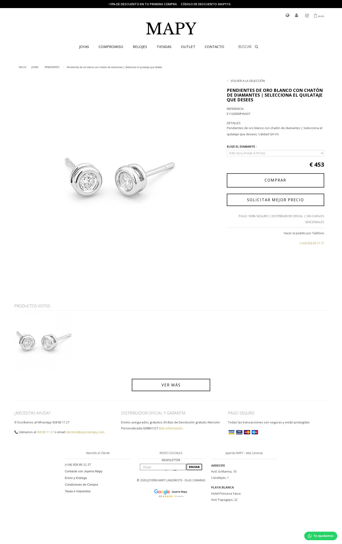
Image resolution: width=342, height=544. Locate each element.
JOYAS (84, 46)
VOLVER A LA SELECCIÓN (248, 81)
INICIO (23, 67)
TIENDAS (164, 46)
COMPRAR (275, 180)
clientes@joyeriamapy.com (85, 432)
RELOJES (140, 46)
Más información (171, 428)
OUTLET (188, 46)
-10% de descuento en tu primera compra (142, 4)
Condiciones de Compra (81, 484)
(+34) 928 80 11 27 (312, 243)
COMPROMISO (111, 46)
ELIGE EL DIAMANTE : (242, 147)
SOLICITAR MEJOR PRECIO (275, 199)
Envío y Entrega (76, 478)
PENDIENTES (52, 67)
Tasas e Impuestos (77, 491)
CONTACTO (214, 46)
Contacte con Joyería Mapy (83, 471)
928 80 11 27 (45, 432)
